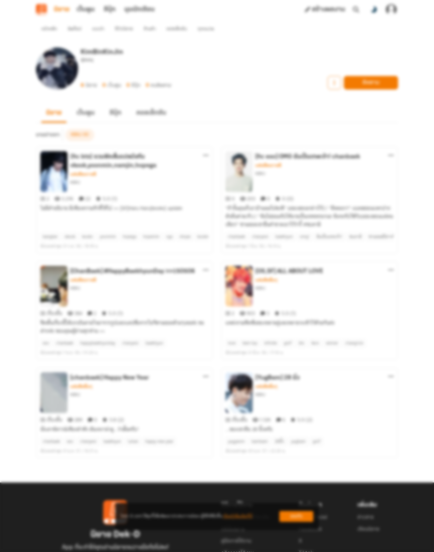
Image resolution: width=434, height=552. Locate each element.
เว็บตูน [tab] (86, 9)
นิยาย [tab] (62, 9)
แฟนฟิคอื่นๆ (266, 255)
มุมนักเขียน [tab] (139, 9)
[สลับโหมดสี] (373, 9)
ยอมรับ (296, 516)
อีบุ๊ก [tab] (110, 9)
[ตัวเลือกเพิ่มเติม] (206, 143)
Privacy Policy (266, 544)
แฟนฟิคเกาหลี (83, 162)
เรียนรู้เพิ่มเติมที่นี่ (237, 516)
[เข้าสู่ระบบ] (391, 9)
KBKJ (75, 170)
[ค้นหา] (356, 9)
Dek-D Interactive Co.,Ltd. (193, 544)
